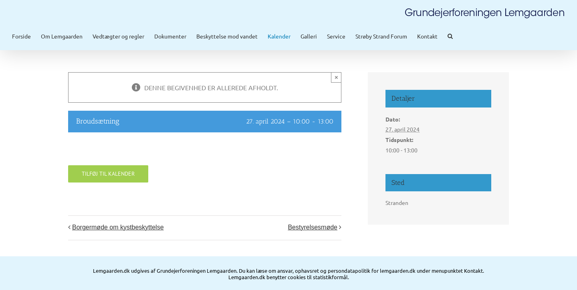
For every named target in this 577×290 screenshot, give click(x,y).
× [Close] (336, 81)
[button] (450, 36)
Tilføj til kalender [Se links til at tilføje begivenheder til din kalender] (108, 177)
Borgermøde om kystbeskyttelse (118, 231)
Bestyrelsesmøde (312, 231)
